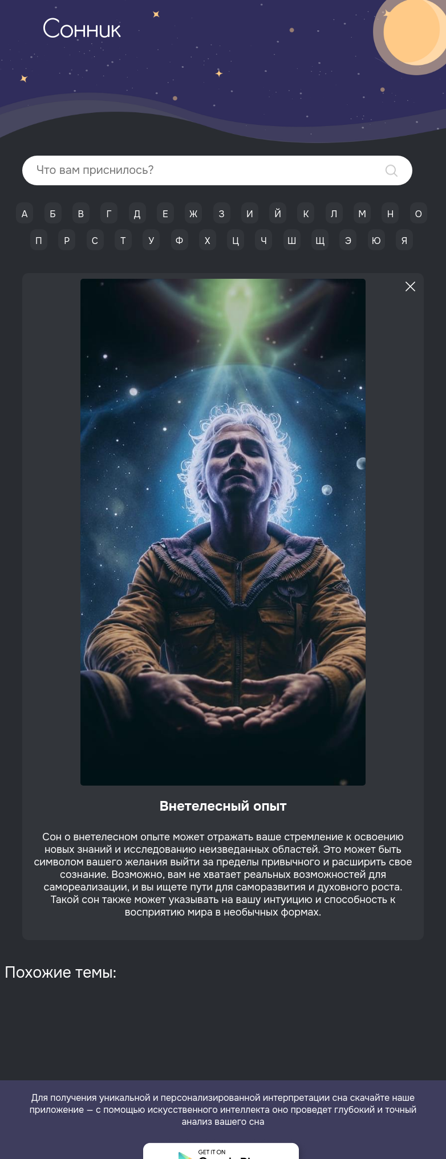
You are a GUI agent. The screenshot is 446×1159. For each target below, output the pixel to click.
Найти (391, 170)
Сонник (81, 30)
